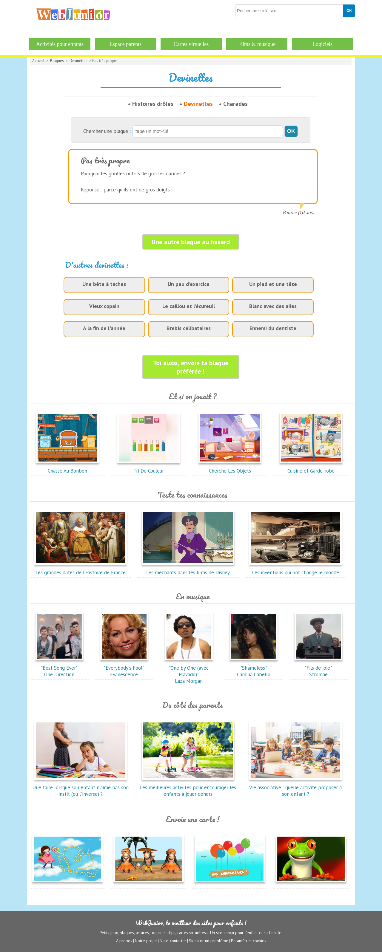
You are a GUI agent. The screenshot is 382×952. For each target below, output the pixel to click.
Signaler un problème (208, 940)
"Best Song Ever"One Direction (59, 668)
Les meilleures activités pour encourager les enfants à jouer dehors (188, 787)
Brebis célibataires (189, 328)
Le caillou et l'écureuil (188, 306)
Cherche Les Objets (229, 467)
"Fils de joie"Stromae (318, 668)
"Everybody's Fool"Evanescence (124, 668)
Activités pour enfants (60, 44)
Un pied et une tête (273, 284)
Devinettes (78, 60)
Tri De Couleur (148, 467)
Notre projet (146, 940)
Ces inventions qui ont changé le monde (295, 569)
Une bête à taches (104, 284)
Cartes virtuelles (191, 44)
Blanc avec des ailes (273, 306)
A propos (124, 940)
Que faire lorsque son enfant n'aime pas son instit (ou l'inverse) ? (81, 787)
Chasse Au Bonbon (67, 467)
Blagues (57, 60)
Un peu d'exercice (189, 284)
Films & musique (256, 44)
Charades (235, 104)
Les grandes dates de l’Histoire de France (80, 569)
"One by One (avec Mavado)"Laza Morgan (189, 671)
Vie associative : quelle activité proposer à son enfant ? (295, 787)
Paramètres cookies (248, 940)
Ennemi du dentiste (272, 328)
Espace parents (125, 44)
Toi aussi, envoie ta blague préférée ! (190, 367)
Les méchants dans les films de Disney (188, 569)
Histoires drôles (152, 104)
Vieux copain (104, 306)
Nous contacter (173, 940)
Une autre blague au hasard (191, 242)
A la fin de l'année (104, 328)
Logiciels (322, 44)
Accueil (38, 60)
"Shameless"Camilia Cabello (254, 668)
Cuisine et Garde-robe (311, 467)
